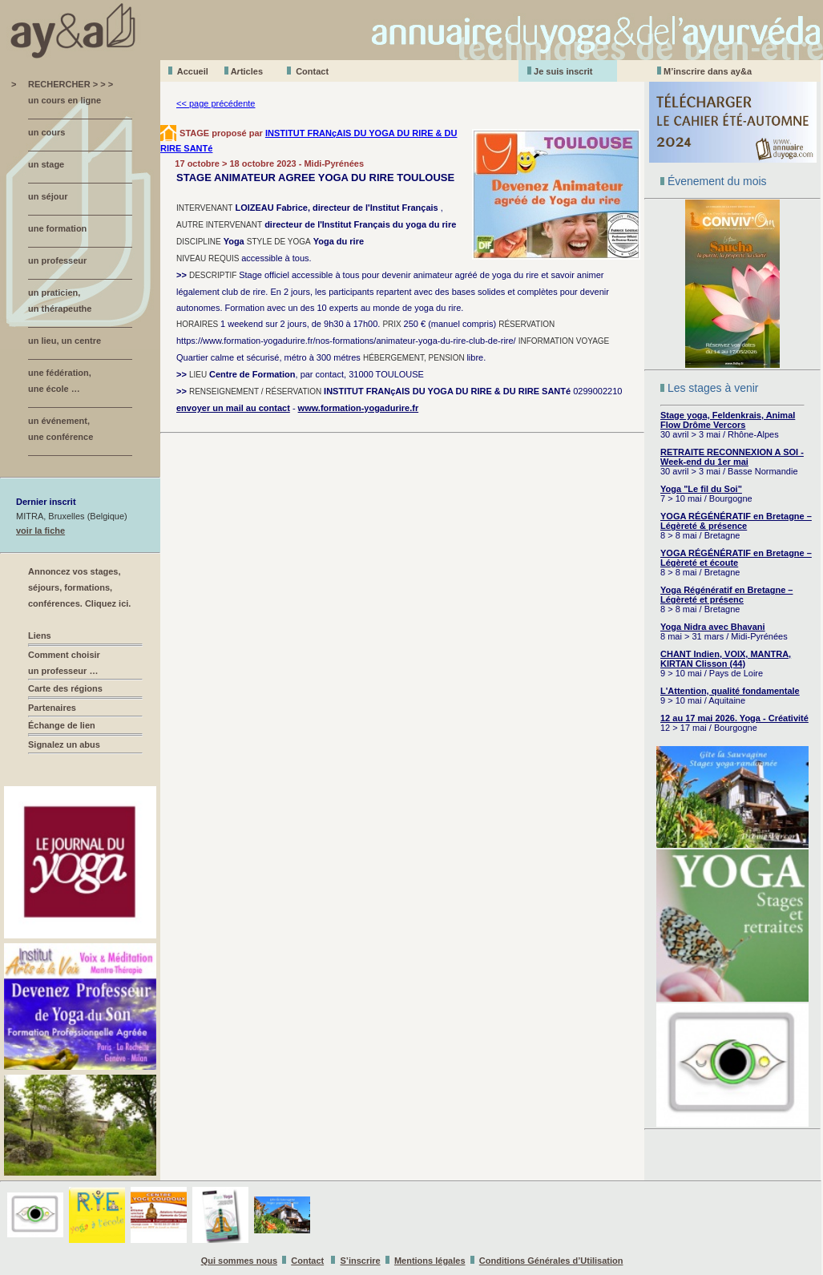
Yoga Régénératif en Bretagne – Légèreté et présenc (726, 594)
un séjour (48, 196)
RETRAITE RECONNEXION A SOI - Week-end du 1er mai (732, 456)
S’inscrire (361, 1260)
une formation (57, 228)
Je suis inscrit (563, 71)
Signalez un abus (64, 744)
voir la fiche (40, 530)
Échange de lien (61, 725)
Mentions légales (430, 1260)
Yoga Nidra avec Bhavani (712, 626)
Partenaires (52, 707)
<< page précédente (215, 103)
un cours (46, 132)
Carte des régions (65, 688)
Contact (312, 71)
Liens (39, 635)
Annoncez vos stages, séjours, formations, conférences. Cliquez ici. (79, 587)
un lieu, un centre (64, 340)
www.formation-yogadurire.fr (358, 408)
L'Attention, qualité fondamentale (730, 691)
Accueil (192, 71)
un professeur (57, 260)
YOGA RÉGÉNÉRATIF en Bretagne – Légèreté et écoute (736, 557)
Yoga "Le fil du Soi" (701, 489)
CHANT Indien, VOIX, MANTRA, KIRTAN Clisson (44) (725, 658)
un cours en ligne (64, 100)
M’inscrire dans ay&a (708, 71)
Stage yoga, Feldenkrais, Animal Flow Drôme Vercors (727, 420)
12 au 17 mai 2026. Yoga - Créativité (734, 718)
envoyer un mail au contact (233, 408)
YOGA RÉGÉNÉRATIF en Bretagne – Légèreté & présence (736, 521)
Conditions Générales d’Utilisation (551, 1260)
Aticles (247, 71)
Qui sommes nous (239, 1260)
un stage (46, 164)
